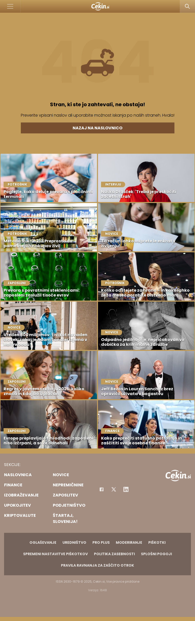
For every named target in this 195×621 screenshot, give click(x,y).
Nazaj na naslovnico (97, 128)
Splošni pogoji (156, 553)
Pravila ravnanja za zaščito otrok (97, 565)
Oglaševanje (42, 542)
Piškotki (157, 542)
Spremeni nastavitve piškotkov (55, 553)
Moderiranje (129, 542)
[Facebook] (102, 489)
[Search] (187, 6)
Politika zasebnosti (114, 553)
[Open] (10, 6)
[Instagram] (126, 489)
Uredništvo (74, 542)
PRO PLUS (101, 542)
